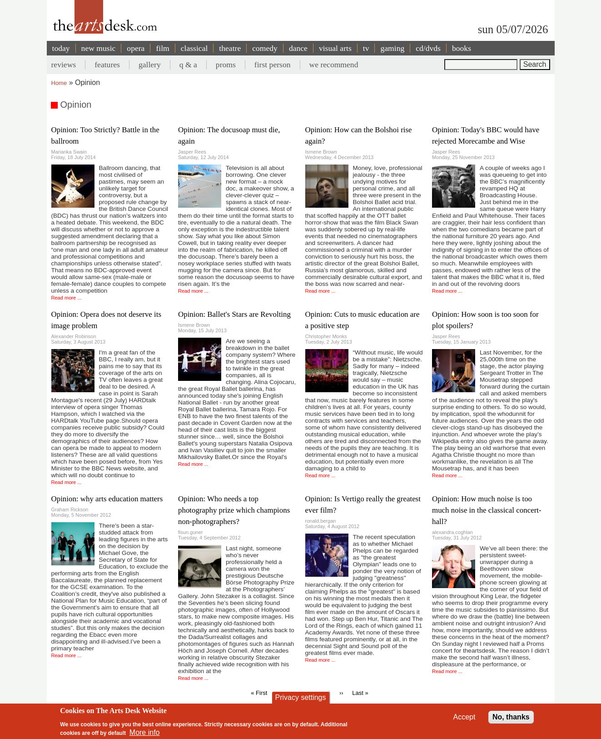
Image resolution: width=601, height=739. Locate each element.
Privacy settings (300, 697)
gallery (150, 64)
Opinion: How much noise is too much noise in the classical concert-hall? (486, 510)
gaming (392, 48)
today (61, 48)
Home (59, 83)
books (461, 48)
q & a (188, 64)
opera (135, 48)
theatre (230, 48)
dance (298, 48)
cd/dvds (428, 48)
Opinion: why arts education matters (107, 498)
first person (272, 64)
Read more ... (66, 297)
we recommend (333, 64)
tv (366, 48)
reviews (63, 64)
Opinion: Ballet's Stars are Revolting (234, 314)
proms (226, 64)
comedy (265, 48)
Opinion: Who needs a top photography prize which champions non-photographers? (234, 510)
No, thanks (511, 717)
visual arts (335, 48)
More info (144, 732)
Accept (464, 717)
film (162, 48)
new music (98, 48)
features (107, 64)
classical (194, 48)
